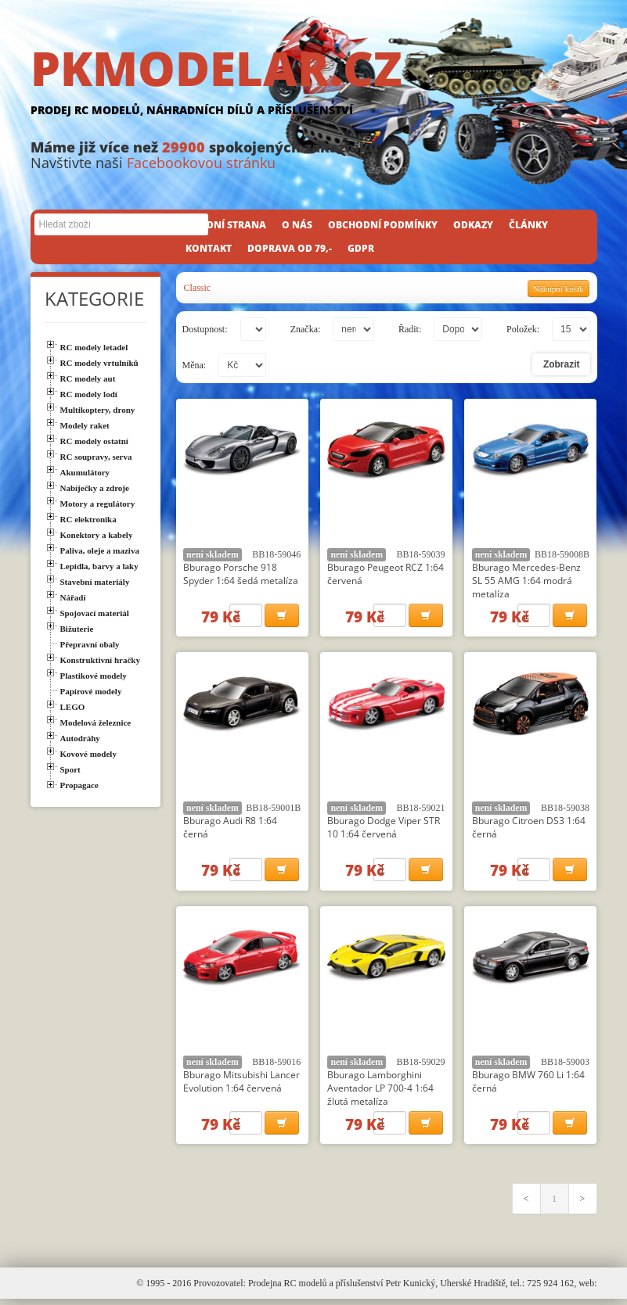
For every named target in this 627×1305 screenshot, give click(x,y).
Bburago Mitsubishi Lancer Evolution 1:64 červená (241, 1085)
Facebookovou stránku (201, 162)
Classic (197, 287)
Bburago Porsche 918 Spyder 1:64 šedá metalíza (240, 574)
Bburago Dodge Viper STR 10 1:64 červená (383, 829)
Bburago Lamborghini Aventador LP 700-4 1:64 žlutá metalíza (380, 1092)
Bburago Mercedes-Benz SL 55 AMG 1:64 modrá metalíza (526, 581)
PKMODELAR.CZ (314, 83)
